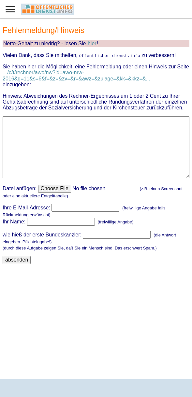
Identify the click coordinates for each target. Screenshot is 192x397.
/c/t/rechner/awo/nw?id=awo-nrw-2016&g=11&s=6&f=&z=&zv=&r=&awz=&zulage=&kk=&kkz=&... (76, 75)
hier (92, 43)
